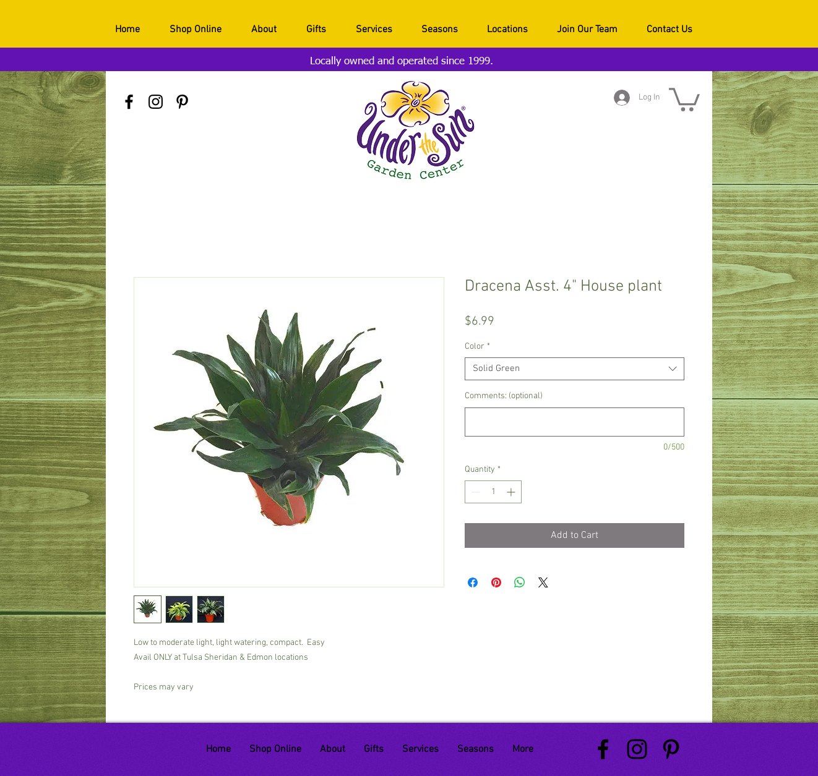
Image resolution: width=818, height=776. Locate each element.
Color (477, 346)
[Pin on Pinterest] (496, 582)
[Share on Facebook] (472, 582)
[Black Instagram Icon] (155, 101)
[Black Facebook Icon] (129, 101)
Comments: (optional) (504, 396)
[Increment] (512, 492)
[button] (684, 98)
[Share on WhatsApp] (519, 582)
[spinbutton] (493, 492)
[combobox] (574, 369)
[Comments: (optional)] (574, 422)
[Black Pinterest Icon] (182, 101)
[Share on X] (543, 582)
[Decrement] (474, 492)
